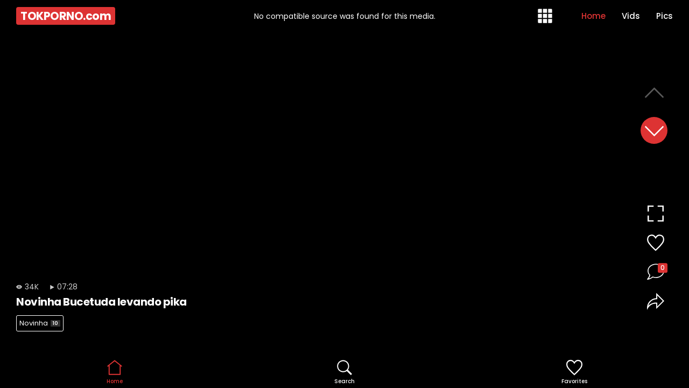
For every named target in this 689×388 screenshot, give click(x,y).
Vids (631, 16)
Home (593, 16)
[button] (654, 130)
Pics (664, 16)
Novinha (39, 323)
